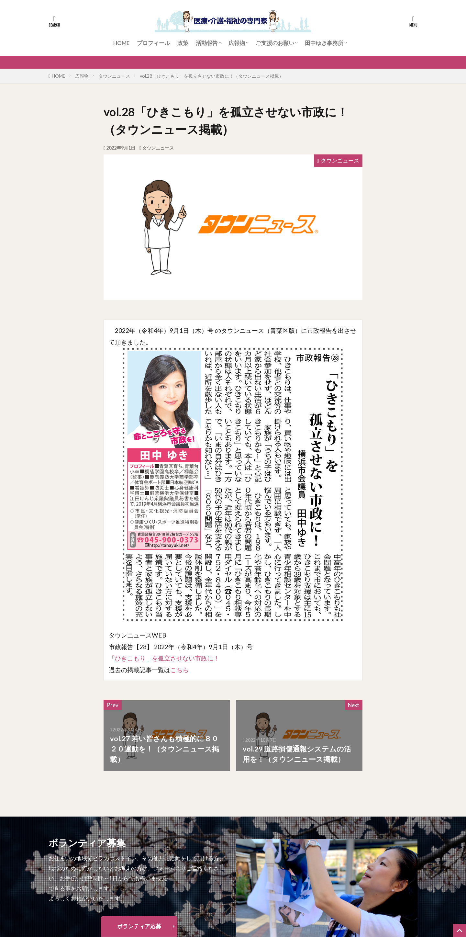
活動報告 (207, 43)
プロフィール (153, 43)
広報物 (236, 43)
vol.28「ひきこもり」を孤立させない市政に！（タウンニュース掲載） (211, 76)
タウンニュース (114, 76)
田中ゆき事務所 (324, 43)
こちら (179, 669)
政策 (182, 43)
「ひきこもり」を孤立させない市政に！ (164, 658)
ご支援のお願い (275, 43)
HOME (121, 43)
